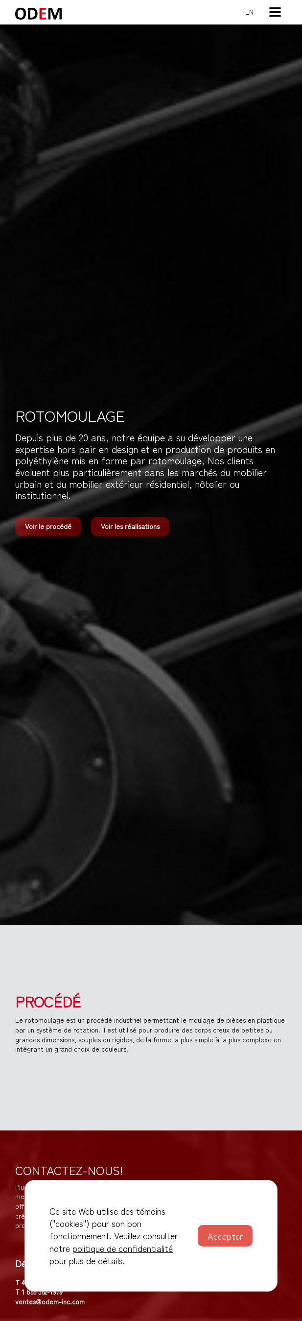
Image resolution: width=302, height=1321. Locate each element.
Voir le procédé (48, 526)
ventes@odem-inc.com (50, 1301)
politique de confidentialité (122, 1248)
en (249, 12)
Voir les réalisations (130, 526)
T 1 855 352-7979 (39, 1292)
